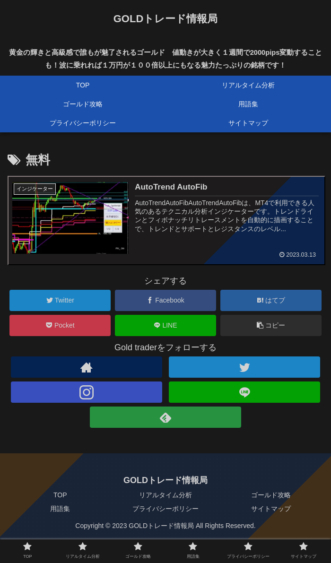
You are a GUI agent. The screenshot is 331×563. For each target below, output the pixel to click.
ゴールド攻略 (271, 495)
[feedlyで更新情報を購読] (166, 417)
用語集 (60, 509)
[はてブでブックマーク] (271, 300)
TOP (60, 495)
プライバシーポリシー (165, 509)
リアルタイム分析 (165, 495)
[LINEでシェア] (165, 325)
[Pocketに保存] (60, 325)
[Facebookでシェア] (165, 300)
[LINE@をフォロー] (245, 392)
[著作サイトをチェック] (87, 367)
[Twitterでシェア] (60, 300)
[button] (271, 325)
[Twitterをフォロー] (245, 367)
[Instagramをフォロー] (87, 392)
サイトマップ (271, 509)
